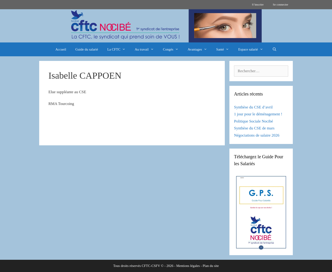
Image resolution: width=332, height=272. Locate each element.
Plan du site (211, 266)
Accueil (60, 49)
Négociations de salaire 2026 (256, 135)
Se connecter (280, 4)
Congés (173, 49)
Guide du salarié (86, 49)
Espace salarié (252, 49)
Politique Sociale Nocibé (253, 121)
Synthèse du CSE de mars (254, 128)
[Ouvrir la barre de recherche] (274, 49)
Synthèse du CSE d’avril (253, 107)
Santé (225, 49)
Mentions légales (188, 266)
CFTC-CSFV (151, 266)
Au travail (146, 49)
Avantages (200, 49)
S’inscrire (258, 4)
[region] (166, 25)
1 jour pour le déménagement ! (258, 114)
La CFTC (118, 49)
